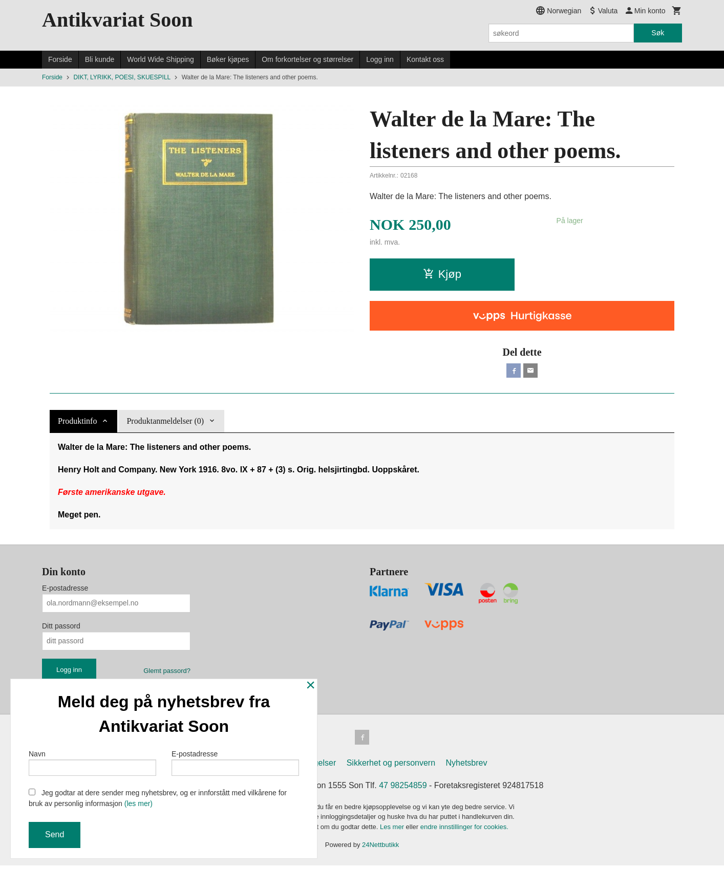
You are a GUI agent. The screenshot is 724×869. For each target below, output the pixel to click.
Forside (60, 59)
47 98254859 (403, 789)
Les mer (393, 830)
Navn (92, 760)
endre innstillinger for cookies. (464, 830)
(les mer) (138, 803)
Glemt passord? (166, 673)
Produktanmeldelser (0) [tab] (165, 423)
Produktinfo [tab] (77, 423)
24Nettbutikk (380, 849)
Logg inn (380, 59)
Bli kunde (100, 59)
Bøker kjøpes (228, 59)
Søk (657, 33)
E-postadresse (65, 590)
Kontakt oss (425, 59)
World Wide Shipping (160, 59)
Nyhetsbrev (466, 766)
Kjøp (442, 274)
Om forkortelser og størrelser (307, 59)
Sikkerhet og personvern (391, 766)
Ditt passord (61, 628)
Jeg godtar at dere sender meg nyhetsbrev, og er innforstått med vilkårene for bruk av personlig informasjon (158, 798)
